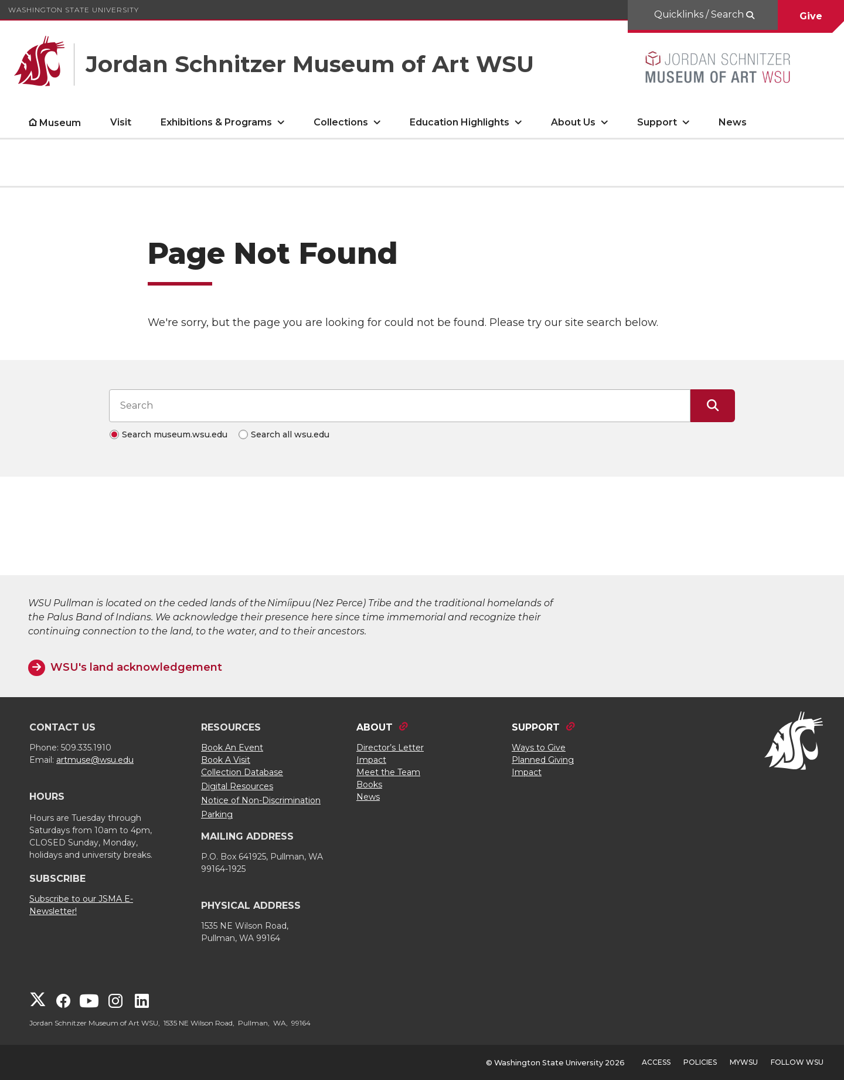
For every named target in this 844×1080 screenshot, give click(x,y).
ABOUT (374, 727)
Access (656, 1062)
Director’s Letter (390, 747)
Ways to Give (539, 747)
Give (810, 16)
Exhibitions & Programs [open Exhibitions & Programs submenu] (216, 122)
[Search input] (399, 405)
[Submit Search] (712, 405)
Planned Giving (543, 760)
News (733, 122)
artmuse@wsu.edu (95, 760)
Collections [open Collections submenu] (341, 122)
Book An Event (232, 747)
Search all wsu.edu (290, 434)
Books (369, 784)
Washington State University (73, 9)
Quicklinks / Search (700, 14)
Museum (60, 122)
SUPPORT (536, 727)
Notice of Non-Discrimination (261, 800)
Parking (217, 814)
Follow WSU (797, 1062)
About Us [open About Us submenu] (573, 122)
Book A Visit (225, 760)
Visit (120, 122)
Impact (371, 760)
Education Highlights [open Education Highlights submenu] (459, 122)
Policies (700, 1062)
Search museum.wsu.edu (174, 434)
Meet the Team (388, 772)
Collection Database (242, 772)
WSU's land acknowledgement (136, 667)
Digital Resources (237, 786)
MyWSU (744, 1062)
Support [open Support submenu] (657, 122)
